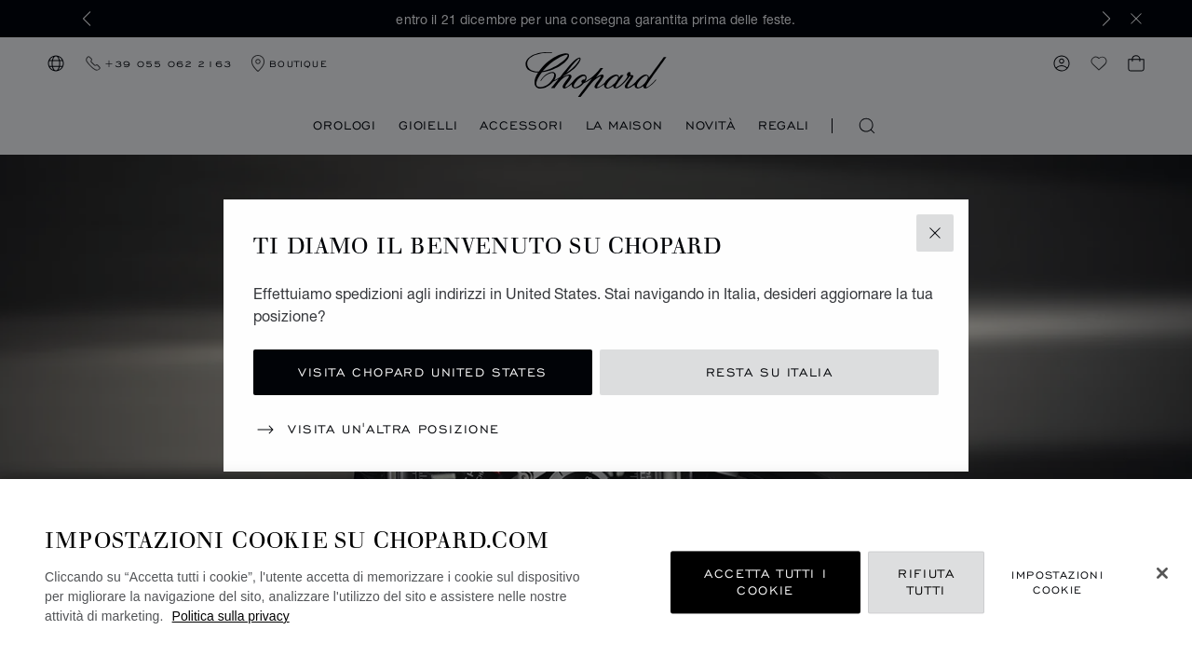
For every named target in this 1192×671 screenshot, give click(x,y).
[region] (596, 575)
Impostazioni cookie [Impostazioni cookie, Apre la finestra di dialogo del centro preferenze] (1057, 582)
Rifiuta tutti (926, 582)
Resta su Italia (769, 372)
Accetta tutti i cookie (765, 582)
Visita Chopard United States (423, 372)
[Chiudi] (1162, 573)
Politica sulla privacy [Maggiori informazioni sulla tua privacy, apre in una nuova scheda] (231, 616)
